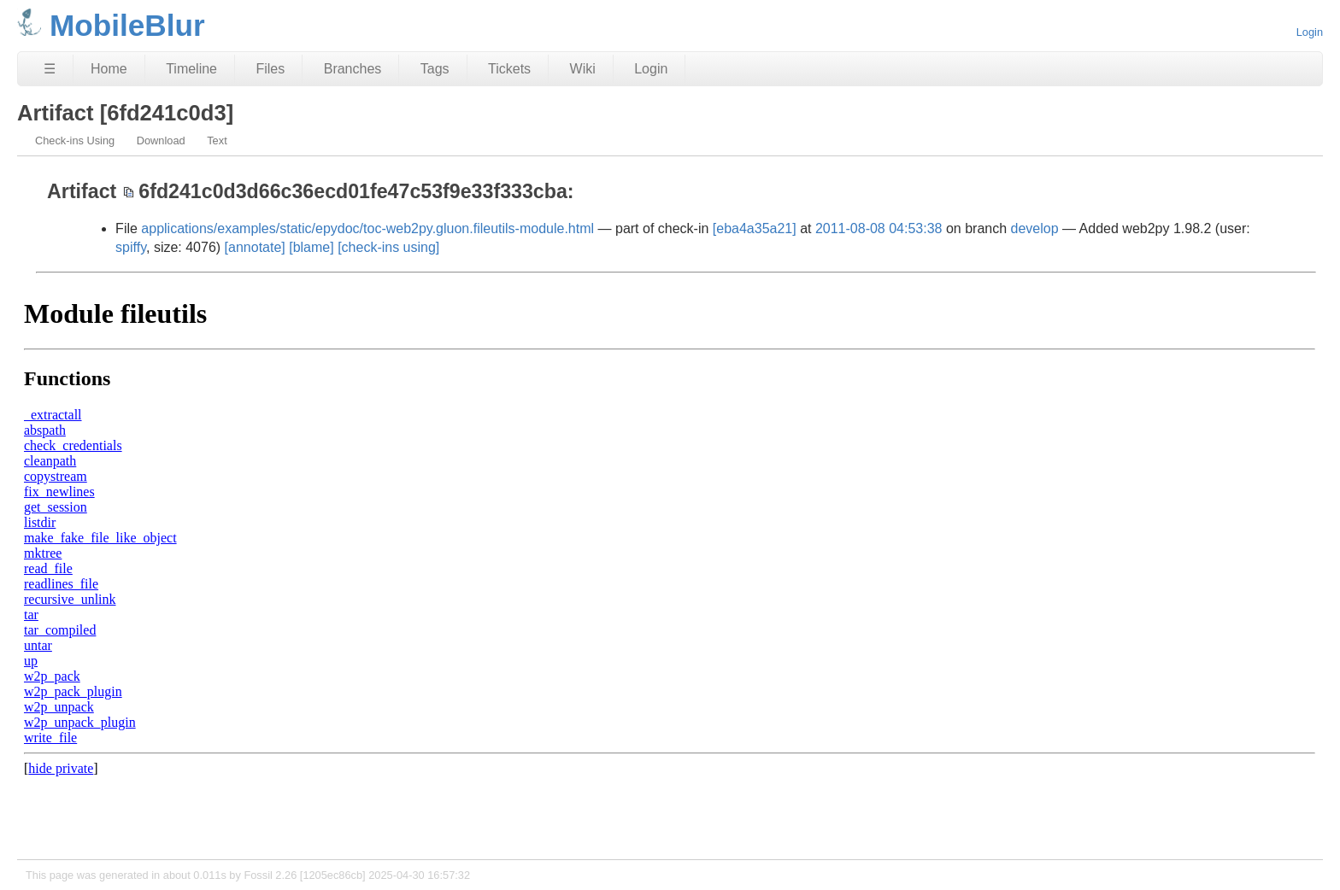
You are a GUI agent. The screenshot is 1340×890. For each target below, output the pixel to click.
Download (161, 140)
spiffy (130, 247)
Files (270, 68)
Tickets (509, 68)
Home (109, 68)
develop (1035, 228)
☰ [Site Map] (50, 68)
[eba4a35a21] (754, 228)
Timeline (191, 68)
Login (1309, 32)
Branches (353, 68)
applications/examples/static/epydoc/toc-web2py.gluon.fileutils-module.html (367, 228)
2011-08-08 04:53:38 (879, 228)
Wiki (583, 68)
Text (216, 140)
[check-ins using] (388, 247)
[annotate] (255, 247)
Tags (435, 68)
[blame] (311, 247)
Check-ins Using (75, 140)
